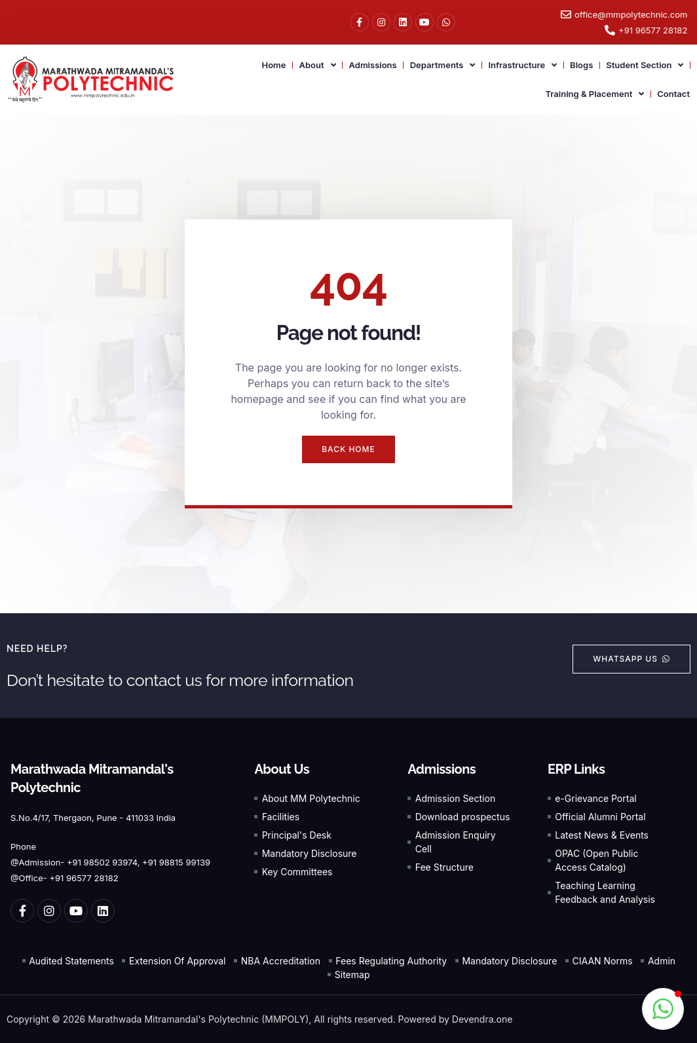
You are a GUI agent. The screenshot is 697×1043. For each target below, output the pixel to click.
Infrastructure (522, 65)
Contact (673, 93)
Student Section (644, 65)
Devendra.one (482, 1019)
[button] (663, 1009)
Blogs (581, 65)
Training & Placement (594, 94)
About (317, 65)
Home (273, 65)
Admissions (373, 65)
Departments (443, 65)
